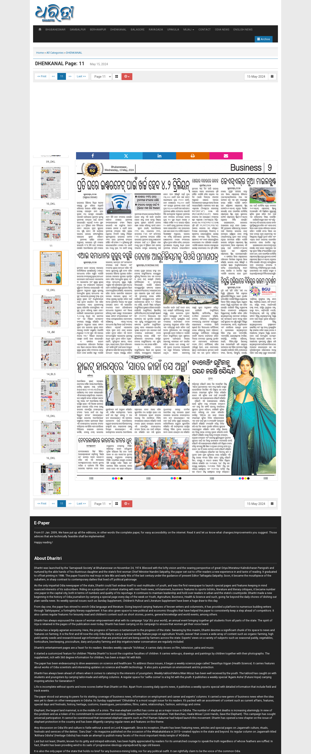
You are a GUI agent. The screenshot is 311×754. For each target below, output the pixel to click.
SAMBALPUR (78, 29)
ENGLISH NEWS (242, 29)
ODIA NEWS (222, 29)
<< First (41, 76)
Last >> (81, 76)
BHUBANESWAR (56, 29)
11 (61, 76)
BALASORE (138, 29)
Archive (263, 39)
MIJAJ (188, 29)
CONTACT (204, 29)
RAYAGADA (156, 29)
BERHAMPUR (98, 29)
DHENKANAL (118, 29)
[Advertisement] (155, 117)
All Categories (55, 52)
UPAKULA (173, 29)
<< (53, 76)
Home (40, 52)
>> (70, 76)
